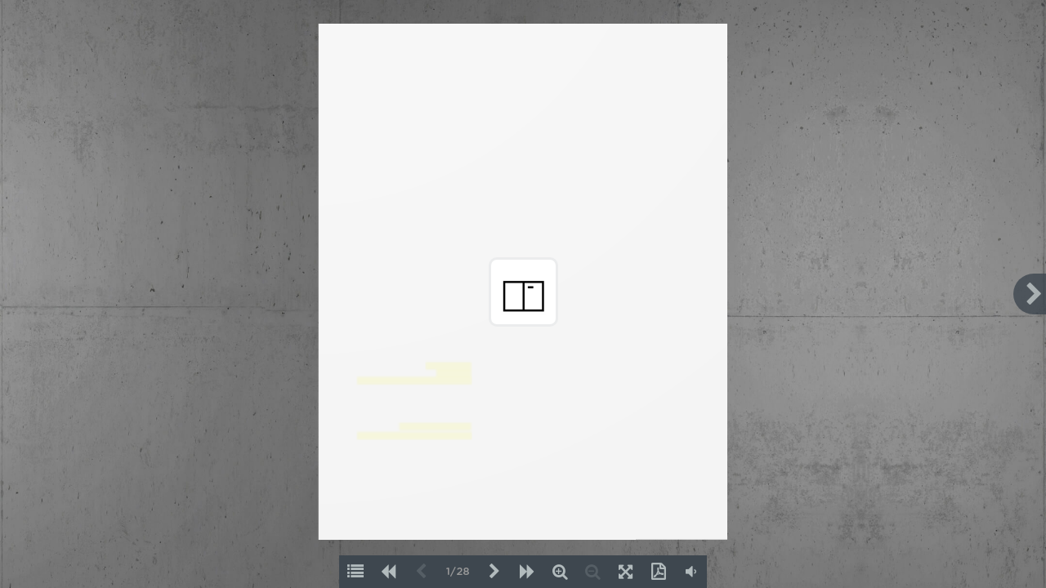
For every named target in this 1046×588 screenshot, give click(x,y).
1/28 (458, 572)
